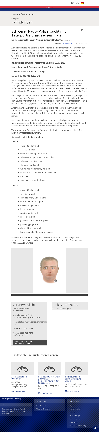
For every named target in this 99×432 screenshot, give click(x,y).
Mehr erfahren (17, 391)
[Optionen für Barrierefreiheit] (77, 2)
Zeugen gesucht (67, 44)
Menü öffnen (95, 2)
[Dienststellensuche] (72, 2)
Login (71, 405)
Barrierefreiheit (75, 409)
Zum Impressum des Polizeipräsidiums (24, 342)
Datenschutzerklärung (77, 425)
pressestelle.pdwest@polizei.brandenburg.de (30, 323)
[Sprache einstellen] (82, 2)
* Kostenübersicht (43, 409)
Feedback (72, 412)
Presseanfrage (74, 416)
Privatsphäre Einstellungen (12, 399)
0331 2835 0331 (41, 405)
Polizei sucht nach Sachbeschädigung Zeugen (73, 379)
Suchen (91, 2)
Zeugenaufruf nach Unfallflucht (19, 378)
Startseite (15, 14)
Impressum (73, 422)
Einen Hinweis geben (63, 308)
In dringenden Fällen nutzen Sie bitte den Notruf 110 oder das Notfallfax (14, 411)
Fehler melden (74, 419)
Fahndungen (28, 14)
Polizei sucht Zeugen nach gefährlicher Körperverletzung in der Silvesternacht (49, 380)
